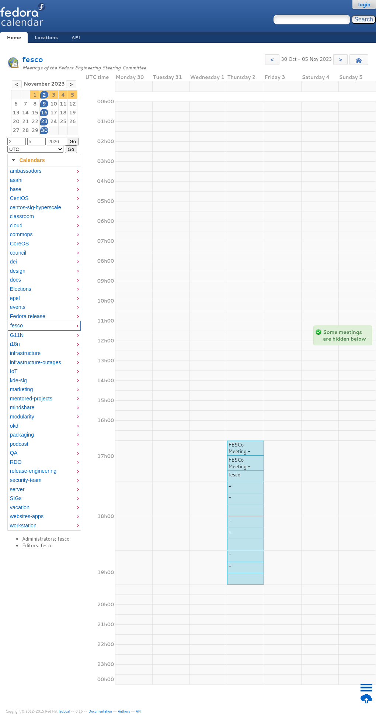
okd (14, 426)
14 (25, 112)
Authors (124, 711)
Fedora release (27, 316)
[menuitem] (44, 171)
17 (53, 112)
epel (15, 298)
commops (21, 234)
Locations (46, 37)
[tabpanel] (44, 348)
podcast (19, 444)
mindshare (22, 407)
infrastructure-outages (35, 362)
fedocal (64, 711)
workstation (23, 525)
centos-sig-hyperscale (35, 207)
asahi (16, 180)
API (76, 37)
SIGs (16, 498)
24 (53, 121)
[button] (272, 59)
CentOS (19, 198)
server (17, 489)
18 (63, 112)
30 (44, 130)
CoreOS (19, 244)
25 (63, 121)
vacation (19, 507)
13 (16, 112)
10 (53, 103)
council (18, 253)
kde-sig (18, 380)
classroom (22, 216)
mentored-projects (31, 398)
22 (34, 121)
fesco (32, 59)
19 (72, 112)
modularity (22, 417)
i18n (15, 344)
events (17, 307)
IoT (14, 371)
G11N (17, 335)
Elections (20, 289)
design (17, 271)
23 (44, 121)
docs (15, 280)
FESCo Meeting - (240, 448)
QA (14, 453)
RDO (16, 462)
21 (25, 121)
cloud (16, 225)
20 (16, 121)
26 (72, 121)
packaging (22, 435)
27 (16, 130)
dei (13, 262)
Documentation (100, 711)
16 (44, 112)
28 (25, 130)
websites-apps (26, 516)
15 (34, 112)
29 (34, 130)
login (364, 4)
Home (14, 37)
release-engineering (33, 471)
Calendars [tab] (27, 160)
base (15, 189)
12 (72, 103)
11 (63, 103)
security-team (26, 480)
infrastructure (25, 353)
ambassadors (26, 171)
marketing (21, 389)
